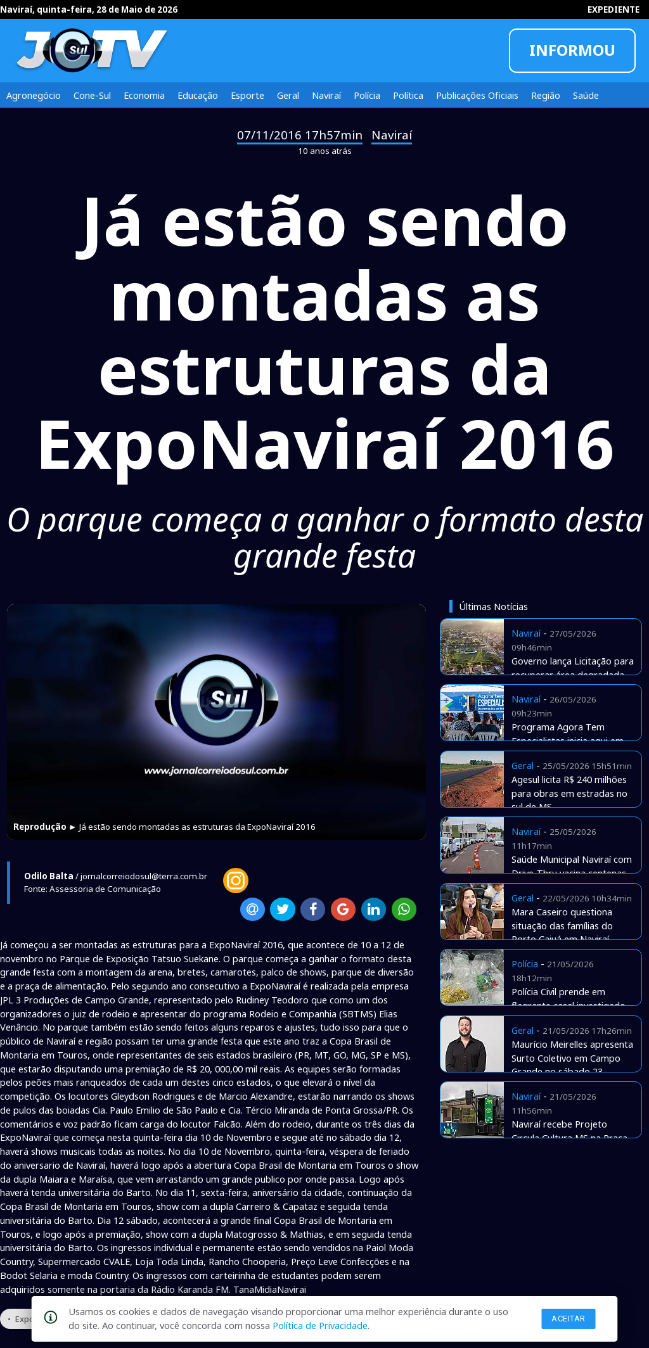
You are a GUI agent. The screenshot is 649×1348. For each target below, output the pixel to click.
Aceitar (568, 1318)
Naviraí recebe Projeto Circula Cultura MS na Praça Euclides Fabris (569, 1137)
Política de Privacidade (320, 1325)
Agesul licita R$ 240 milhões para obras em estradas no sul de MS (569, 793)
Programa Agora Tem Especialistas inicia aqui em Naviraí (567, 740)
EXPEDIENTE (613, 9)
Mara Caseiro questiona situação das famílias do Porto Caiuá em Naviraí (562, 925)
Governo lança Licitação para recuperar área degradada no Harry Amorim (572, 674)
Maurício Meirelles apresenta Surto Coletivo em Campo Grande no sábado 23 (572, 1058)
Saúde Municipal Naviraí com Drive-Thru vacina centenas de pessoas (571, 873)
